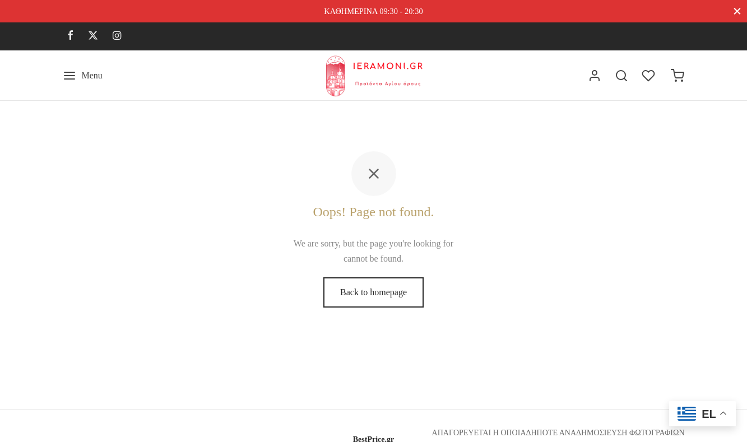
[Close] (737, 11)
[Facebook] (70, 36)
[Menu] (83, 76)
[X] (93, 36)
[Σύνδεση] (594, 75)
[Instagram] (117, 36)
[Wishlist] (649, 75)
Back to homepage (373, 295)
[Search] (621, 75)
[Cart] (677, 75)
